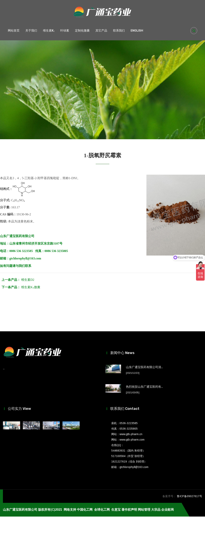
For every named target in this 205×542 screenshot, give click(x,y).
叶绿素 (64, 30)
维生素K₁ (48, 30)
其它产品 (101, 30)
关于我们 (31, 30)
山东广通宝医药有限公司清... (144, 367)
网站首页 (14, 30)
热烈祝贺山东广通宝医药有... (144, 386)
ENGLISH (137, 30)
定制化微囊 (82, 30)
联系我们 (119, 30)
